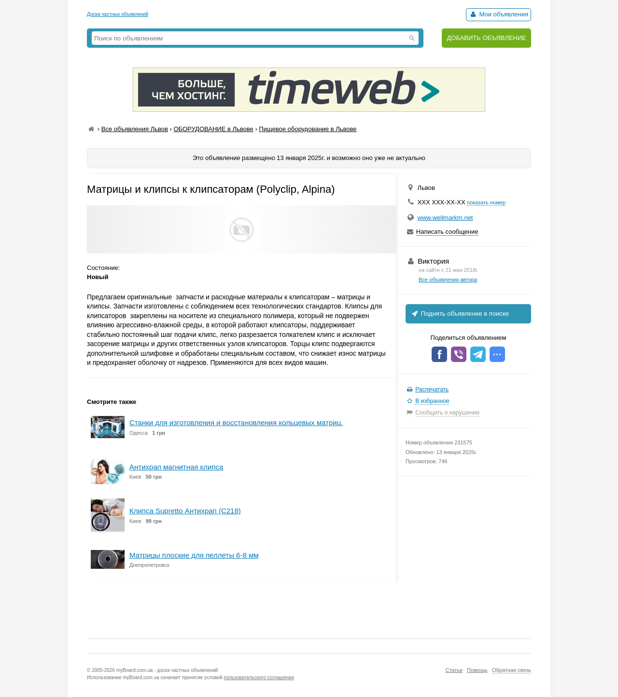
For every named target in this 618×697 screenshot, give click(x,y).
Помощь (477, 670)
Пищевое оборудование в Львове (307, 129)
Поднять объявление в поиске (459, 313)
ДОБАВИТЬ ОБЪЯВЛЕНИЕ (486, 37)
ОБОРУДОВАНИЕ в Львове (213, 129)
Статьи (454, 670)
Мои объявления (498, 14)
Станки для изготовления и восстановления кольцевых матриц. (236, 422)
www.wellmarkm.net (445, 217)
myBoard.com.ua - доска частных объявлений (167, 670)
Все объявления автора (448, 279)
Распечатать (432, 389)
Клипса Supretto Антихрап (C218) (185, 511)
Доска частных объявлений (117, 14)
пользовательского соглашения (259, 677)
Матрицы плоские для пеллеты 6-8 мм (194, 555)
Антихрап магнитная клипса (176, 467)
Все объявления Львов (134, 129)
